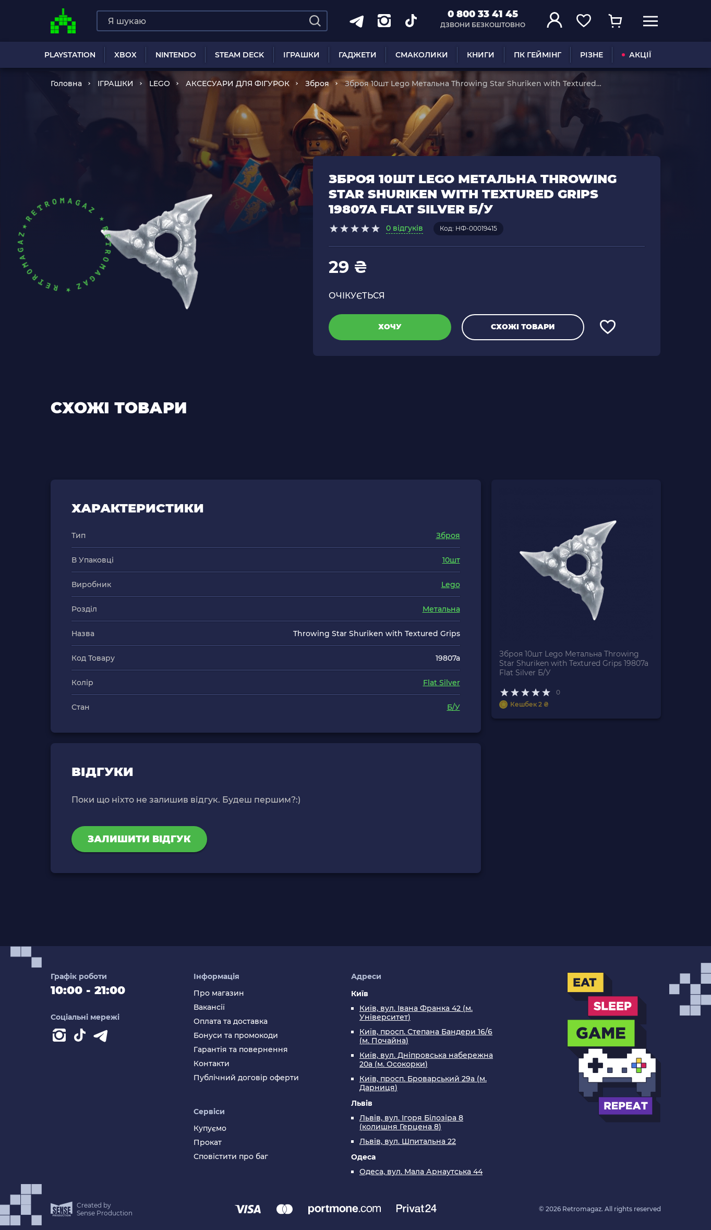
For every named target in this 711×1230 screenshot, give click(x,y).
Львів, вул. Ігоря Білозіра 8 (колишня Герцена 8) (411, 1122)
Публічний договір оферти (246, 1077)
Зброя (317, 83)
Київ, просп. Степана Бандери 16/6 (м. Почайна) (425, 1036)
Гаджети (358, 54)
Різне (591, 54)
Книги (481, 54)
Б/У (453, 707)
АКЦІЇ (636, 54)
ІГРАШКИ (301, 54)
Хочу (390, 326)
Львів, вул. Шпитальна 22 (407, 1141)
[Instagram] (61, 1037)
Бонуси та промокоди (236, 1035)
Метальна (441, 609)
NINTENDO (175, 54)
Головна (66, 83)
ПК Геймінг (537, 54)
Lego (450, 584)
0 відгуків (404, 228)
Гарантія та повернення (241, 1049)
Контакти (212, 1063)
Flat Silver (441, 682)
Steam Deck (239, 54)
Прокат (208, 1142)
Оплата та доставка (231, 1021)
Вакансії (209, 1007)
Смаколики (421, 54)
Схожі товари (523, 326)
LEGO (159, 83)
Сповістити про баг (231, 1156)
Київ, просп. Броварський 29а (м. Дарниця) (423, 1083)
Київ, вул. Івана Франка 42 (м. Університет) (416, 1013)
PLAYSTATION (69, 54)
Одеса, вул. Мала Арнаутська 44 (421, 1171)
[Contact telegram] (102, 1037)
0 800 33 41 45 (483, 14)
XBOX (125, 54)
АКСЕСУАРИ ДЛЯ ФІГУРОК (238, 83)
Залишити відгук (139, 839)
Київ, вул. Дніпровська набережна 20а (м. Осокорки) (426, 1060)
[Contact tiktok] (81, 1037)
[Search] (315, 20)
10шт (451, 560)
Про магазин (219, 993)
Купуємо (210, 1128)
